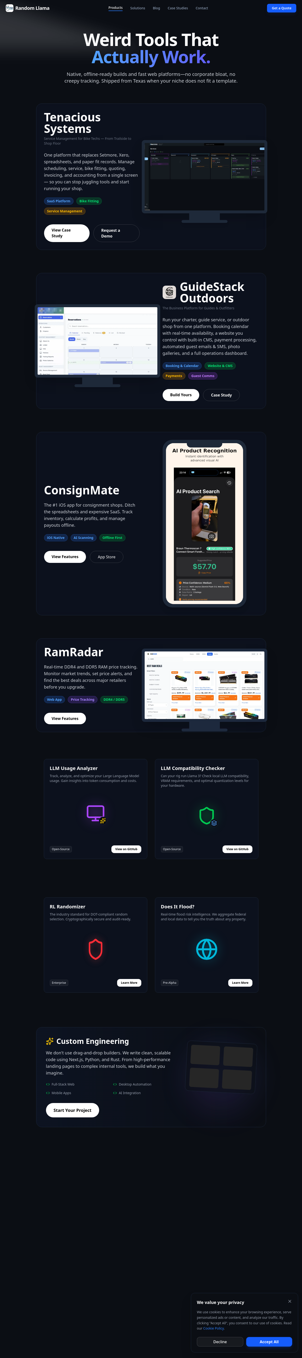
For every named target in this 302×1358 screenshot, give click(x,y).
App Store (106, 557)
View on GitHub (126, 849)
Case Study (221, 395)
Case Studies (178, 8)
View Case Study (61, 232)
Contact (202, 8)
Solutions (137, 8)
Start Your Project (72, 1110)
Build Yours (181, 394)
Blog (156, 8)
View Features (65, 556)
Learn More (129, 983)
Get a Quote (281, 8)
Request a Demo (110, 233)
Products (115, 8)
